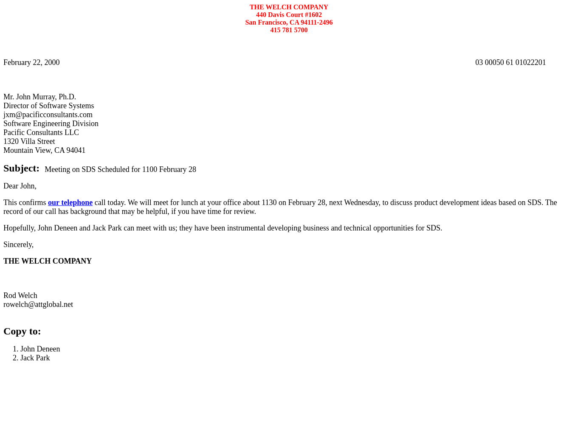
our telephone (70, 202)
